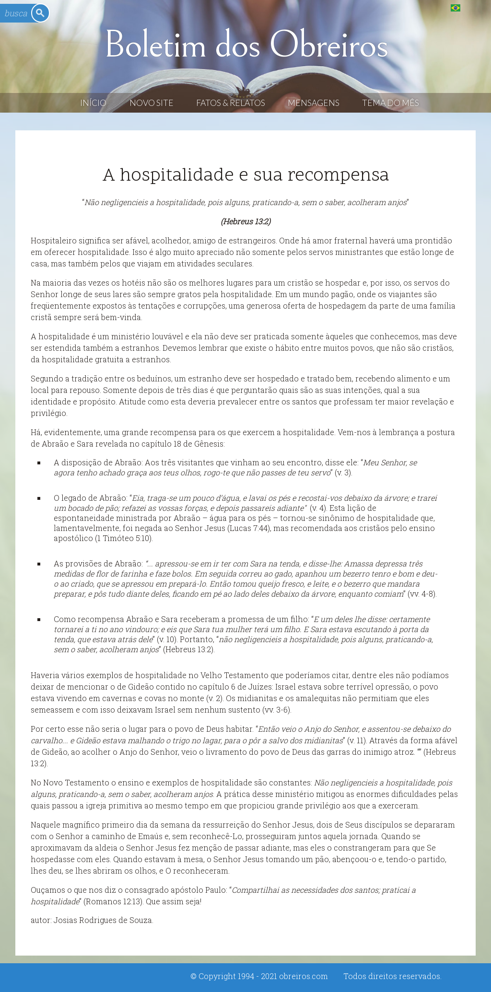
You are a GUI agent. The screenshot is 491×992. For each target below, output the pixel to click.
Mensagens (313, 103)
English (475, 7)
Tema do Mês (390, 103)
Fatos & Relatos (230, 103)
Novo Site (151, 103)
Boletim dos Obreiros (245, 45)
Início (93, 103)
